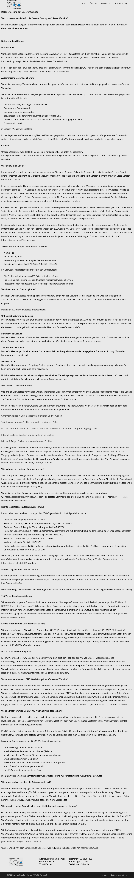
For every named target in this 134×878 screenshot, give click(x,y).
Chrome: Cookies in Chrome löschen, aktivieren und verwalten (31, 415)
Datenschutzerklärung (119, 875)
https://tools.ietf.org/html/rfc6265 (21, 496)
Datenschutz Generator (36, 847)
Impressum (105, 875)
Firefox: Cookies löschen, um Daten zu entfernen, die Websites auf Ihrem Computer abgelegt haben (49, 428)
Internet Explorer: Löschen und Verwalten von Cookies (27, 435)
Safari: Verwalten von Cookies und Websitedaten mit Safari (29, 422)
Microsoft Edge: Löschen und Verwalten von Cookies (26, 441)
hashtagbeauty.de (89, 847)
